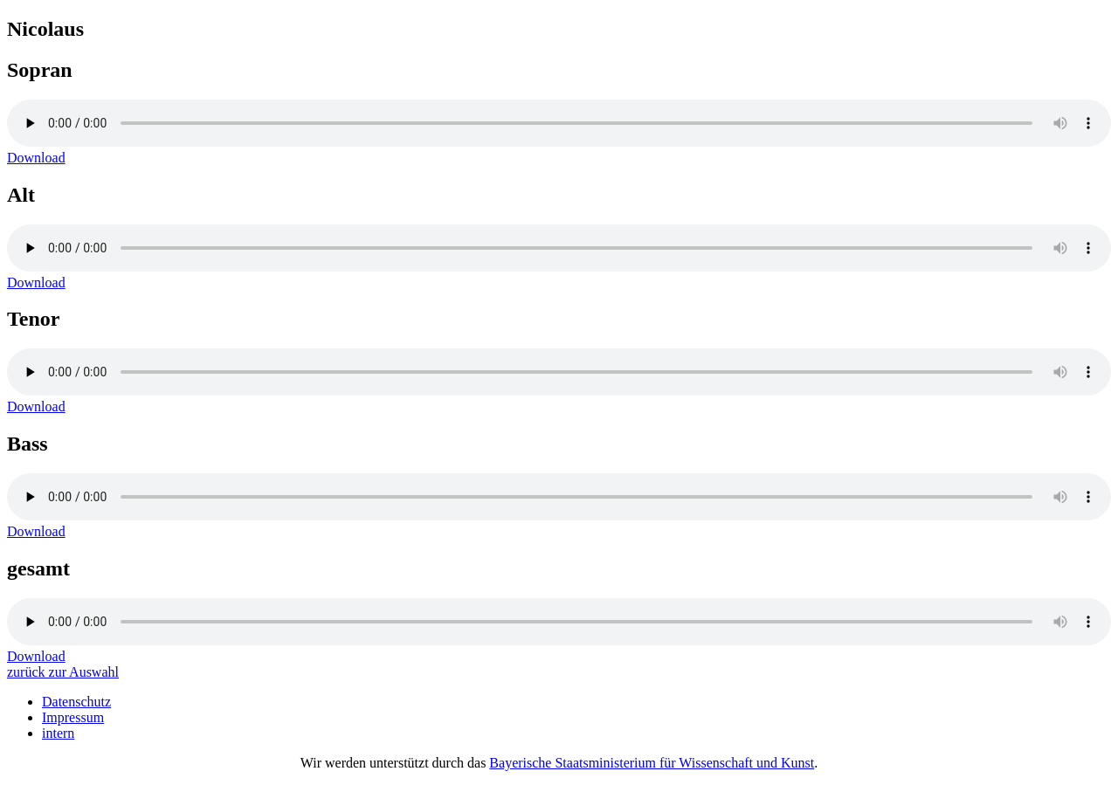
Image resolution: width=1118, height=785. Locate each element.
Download (36, 157)
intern (58, 733)
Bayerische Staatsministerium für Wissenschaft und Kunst (651, 762)
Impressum (73, 717)
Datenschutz (76, 701)
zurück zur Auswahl (63, 671)
